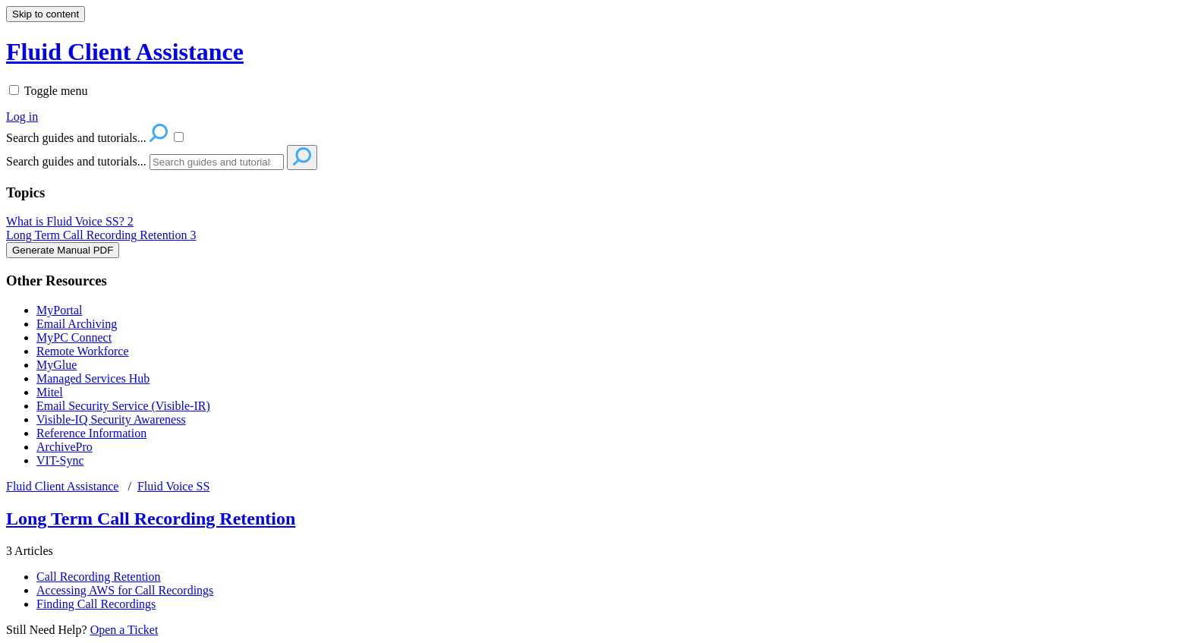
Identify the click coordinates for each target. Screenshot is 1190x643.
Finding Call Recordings (96, 603)
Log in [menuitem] (22, 116)
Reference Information (91, 433)
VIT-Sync (60, 460)
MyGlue (56, 364)
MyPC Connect (74, 337)
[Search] (217, 162)
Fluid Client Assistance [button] (125, 51)
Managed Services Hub (93, 378)
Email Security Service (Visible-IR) (123, 405)
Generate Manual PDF (62, 250)
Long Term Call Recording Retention (101, 235)
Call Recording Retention (98, 576)
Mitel (49, 392)
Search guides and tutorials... (76, 161)
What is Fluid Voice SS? (70, 221)
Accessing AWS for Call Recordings (124, 590)
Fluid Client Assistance (62, 486)
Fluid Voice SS (173, 486)
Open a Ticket (124, 629)
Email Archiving (76, 323)
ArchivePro (64, 446)
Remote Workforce (82, 351)
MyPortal (59, 310)
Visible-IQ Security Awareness (111, 419)
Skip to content (45, 14)
